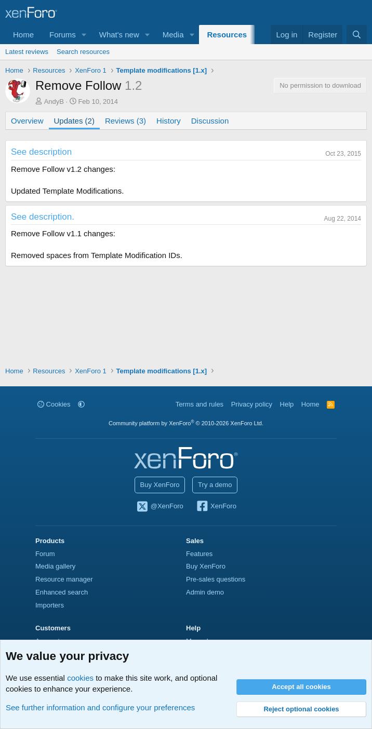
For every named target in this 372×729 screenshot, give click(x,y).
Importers (49, 605)
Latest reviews (26, 52)
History (168, 120)
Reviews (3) (125, 120)
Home (23, 34)
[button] (84, 34)
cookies (80, 677)
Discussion (210, 120)
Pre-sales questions (215, 579)
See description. (42, 217)
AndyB (54, 101)
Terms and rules (199, 404)
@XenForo (159, 506)
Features (199, 554)
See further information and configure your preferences (100, 707)
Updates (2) (74, 120)
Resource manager (64, 579)
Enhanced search (61, 592)
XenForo (215, 506)
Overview (27, 120)
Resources (227, 34)
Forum (45, 554)
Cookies (54, 404)
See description (41, 152)
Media (173, 34)
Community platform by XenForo (186, 423)
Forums (62, 34)
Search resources (83, 52)
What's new (119, 34)
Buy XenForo (160, 485)
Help (287, 404)
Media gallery (55, 566)
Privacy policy (251, 404)
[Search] (357, 34)
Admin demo (205, 592)
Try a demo (215, 485)
